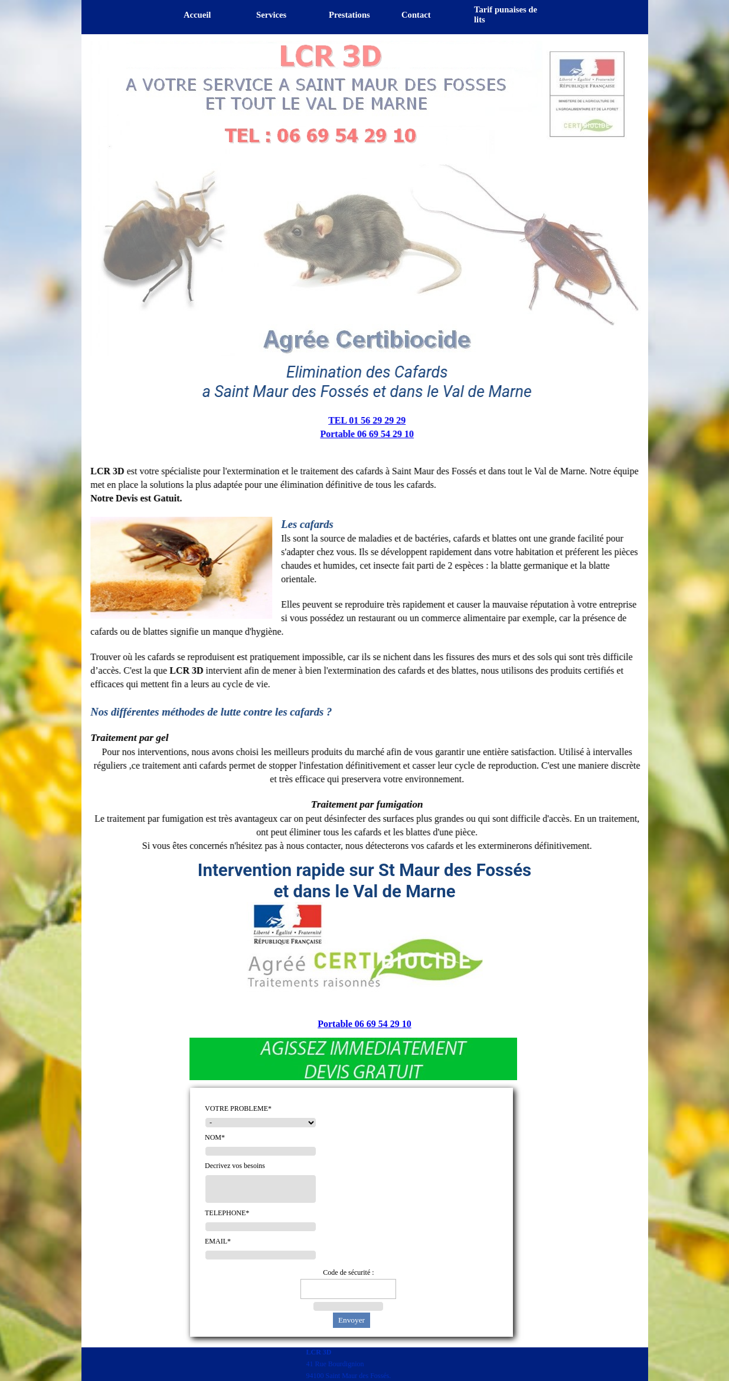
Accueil (197, 14)
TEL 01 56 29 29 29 (361, 420)
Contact (416, 14)
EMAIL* (218, 1241)
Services (271, 14)
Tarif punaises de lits (505, 14)
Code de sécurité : (348, 1272)
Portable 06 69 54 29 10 (362, 434)
